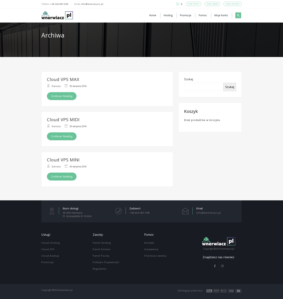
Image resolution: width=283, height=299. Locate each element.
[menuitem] (153, 15)
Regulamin (99, 268)
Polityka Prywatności (106, 262)
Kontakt (149, 242)
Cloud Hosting (50, 242)
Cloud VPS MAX (63, 79)
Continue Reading (61, 96)
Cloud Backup (50, 255)
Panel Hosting (102, 242)
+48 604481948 (59, 4)
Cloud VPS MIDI (63, 119)
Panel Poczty (101, 255)
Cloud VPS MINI (63, 160)
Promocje (47, 262)
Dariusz (56, 86)
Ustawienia (151, 249)
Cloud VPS (48, 249)
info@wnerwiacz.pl (92, 4)
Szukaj (188, 79)
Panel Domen (101, 249)
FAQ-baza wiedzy (155, 255)
